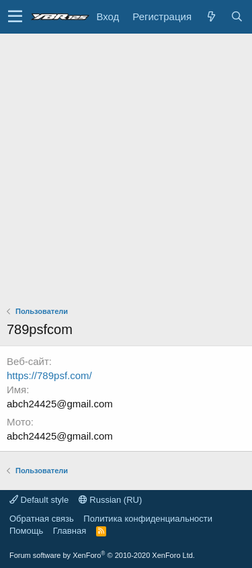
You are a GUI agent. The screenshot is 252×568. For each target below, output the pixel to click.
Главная (69, 531)
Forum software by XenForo (102, 555)
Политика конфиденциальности (147, 519)
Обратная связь (41, 519)
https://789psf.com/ (49, 375)
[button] (15, 17)
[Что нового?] (211, 16)
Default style (39, 500)
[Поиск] (236, 16)
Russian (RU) (110, 500)
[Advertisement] (126, 166)
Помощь (26, 531)
